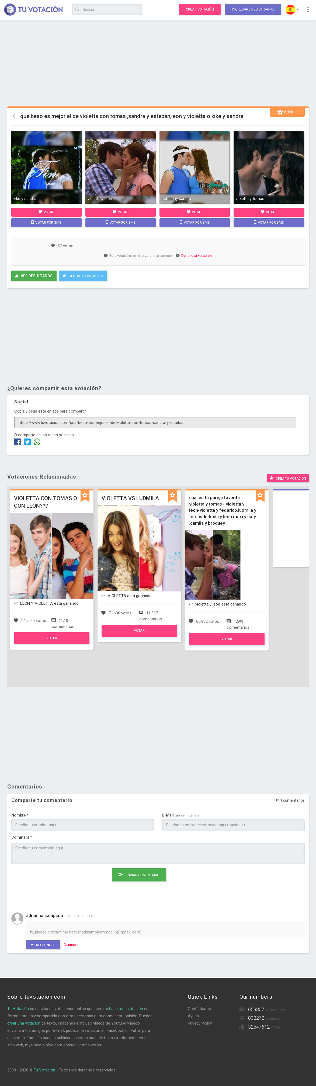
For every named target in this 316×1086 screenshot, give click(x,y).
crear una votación (23, 1023)
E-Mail (181, 815)
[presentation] (52, 878)
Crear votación (200, 9)
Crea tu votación (288, 477)
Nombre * (20, 815)
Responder (43, 944)
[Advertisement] (158, 63)
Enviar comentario (139, 874)
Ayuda (193, 1016)
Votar (46, 212)
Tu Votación (18, 1008)
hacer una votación (126, 1008)
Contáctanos (199, 1008)
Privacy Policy (200, 1023)
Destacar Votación (82, 276)
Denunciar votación (194, 256)
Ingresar (253, 9)
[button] (292, 10)
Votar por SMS (46, 222)
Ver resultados (34, 276)
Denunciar (71, 945)
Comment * (21, 837)
